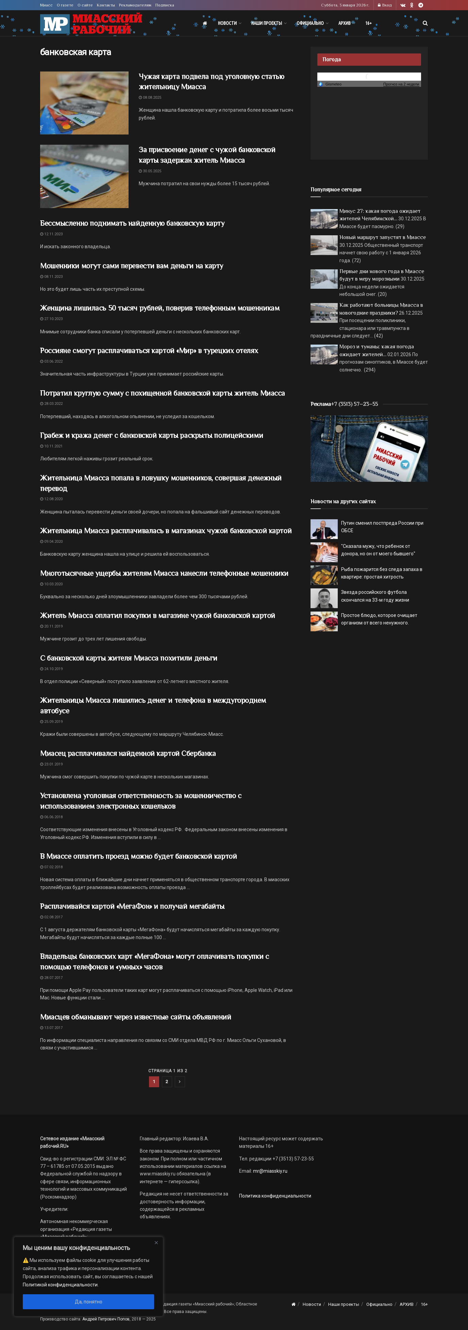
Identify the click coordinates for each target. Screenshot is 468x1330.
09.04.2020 (51, 541)
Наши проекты (266, 23)
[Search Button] (425, 23)
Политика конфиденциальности (275, 1196)
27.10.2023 (51, 319)
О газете (65, 5)
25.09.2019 (51, 721)
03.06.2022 (51, 361)
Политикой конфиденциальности (60, 1284)
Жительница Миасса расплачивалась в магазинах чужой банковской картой (165, 530)
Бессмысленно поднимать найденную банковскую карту (132, 223)
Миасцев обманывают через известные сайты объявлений (135, 1017)
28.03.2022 (51, 403)
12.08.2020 (51, 499)
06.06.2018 (51, 817)
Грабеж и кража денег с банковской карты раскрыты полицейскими (151, 435)
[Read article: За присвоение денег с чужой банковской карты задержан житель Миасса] (84, 176)
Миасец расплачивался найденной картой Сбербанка (128, 753)
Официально (310, 23)
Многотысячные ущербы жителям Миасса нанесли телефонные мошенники (164, 573)
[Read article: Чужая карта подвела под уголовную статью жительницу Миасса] (84, 103)
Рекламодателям (135, 5)
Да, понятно (88, 1301)
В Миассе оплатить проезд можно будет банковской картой (138, 856)
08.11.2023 (51, 276)
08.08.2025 (150, 97)
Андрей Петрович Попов (106, 1319)
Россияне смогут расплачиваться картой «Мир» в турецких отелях (149, 350)
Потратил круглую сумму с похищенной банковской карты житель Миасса (162, 393)
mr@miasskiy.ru (269, 1171)
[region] (88, 1276)
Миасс (46, 5)
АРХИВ (344, 23)
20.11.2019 (51, 626)
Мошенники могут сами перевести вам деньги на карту (131, 266)
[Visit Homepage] (91, 23)
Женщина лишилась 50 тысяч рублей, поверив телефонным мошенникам (159, 308)
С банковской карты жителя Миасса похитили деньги (128, 658)
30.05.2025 (150, 171)
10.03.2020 (51, 584)
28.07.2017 (51, 978)
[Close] (156, 1242)
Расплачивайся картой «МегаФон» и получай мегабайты (132, 906)
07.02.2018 (51, 867)
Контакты (106, 5)
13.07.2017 (51, 1028)
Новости (227, 23)
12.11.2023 (51, 234)
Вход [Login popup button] (385, 5)
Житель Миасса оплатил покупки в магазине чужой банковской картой (157, 615)
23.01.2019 (51, 764)
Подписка (164, 5)
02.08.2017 (51, 917)
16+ (368, 23)
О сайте (85, 5)
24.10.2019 (51, 669)
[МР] (369, 448)
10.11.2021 (51, 446)
